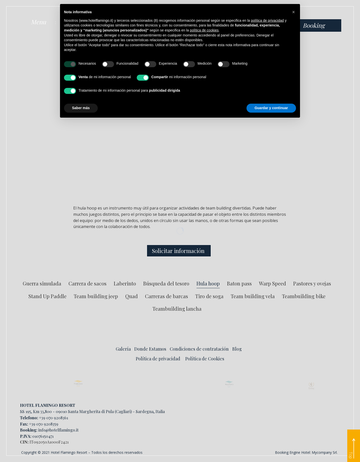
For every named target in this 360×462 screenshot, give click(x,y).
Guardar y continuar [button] (271, 108)
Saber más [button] (81, 108)
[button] (294, 12)
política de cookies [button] (204, 30)
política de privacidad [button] (267, 20)
